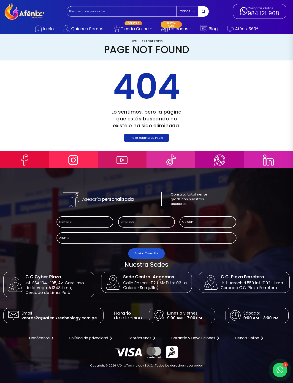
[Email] (13, 315)
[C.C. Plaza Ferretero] (210, 282)
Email (27, 313)
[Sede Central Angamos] (113, 282)
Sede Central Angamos (148, 277)
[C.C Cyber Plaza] (15, 284)
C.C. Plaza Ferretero (242, 277)
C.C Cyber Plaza (43, 277)
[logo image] (24, 11)
